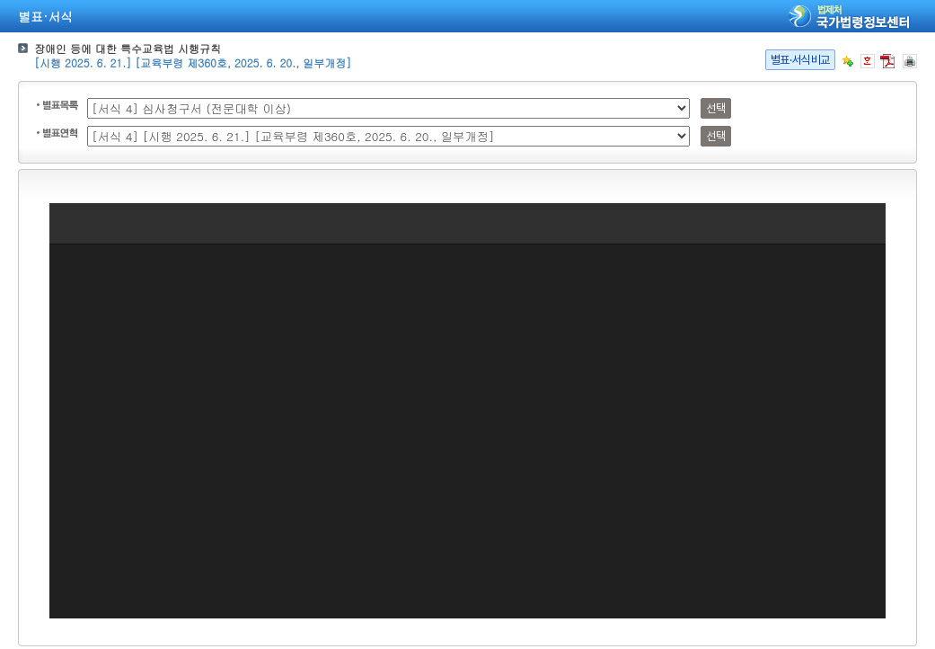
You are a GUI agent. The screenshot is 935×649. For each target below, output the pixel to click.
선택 (715, 108)
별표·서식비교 (800, 60)
